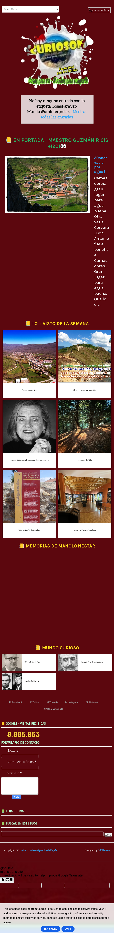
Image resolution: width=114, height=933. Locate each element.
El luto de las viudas (32, 662)
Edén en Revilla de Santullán (29, 530)
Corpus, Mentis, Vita (29, 390)
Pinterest (92, 702)
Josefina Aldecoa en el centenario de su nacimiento (29, 460)
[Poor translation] (9, 880)
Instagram (71, 702)
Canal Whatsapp (54, 709)
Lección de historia (32, 681)
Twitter (34, 702)
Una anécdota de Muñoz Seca (92, 662)
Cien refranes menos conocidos (84, 390)
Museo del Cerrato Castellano (85, 530)
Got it (68, 929)
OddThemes (104, 850)
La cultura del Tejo (85, 460)
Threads (52, 702)
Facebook (15, 702)
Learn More (50, 929)
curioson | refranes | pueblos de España (38, 850)
